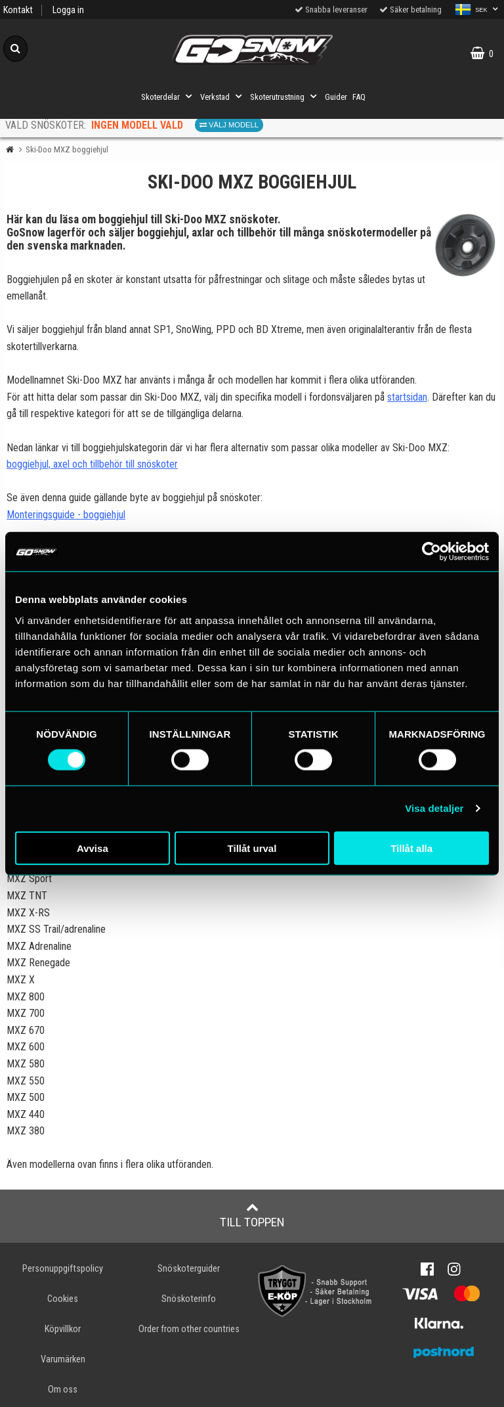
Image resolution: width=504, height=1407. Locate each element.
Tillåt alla (411, 847)
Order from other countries (189, 1329)
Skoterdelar (168, 96)
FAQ (359, 97)
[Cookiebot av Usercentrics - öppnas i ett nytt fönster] (431, 552)
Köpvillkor (63, 1329)
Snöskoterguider (189, 1268)
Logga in (68, 10)
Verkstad (222, 96)
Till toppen (252, 1215)
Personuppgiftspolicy (62, 1268)
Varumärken (63, 1359)
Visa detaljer (434, 808)
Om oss (62, 1389)
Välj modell (229, 125)
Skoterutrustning (285, 96)
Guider (336, 97)
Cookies (62, 1299)
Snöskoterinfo (188, 1299)
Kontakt (18, 10)
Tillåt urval (252, 847)
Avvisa (92, 847)
